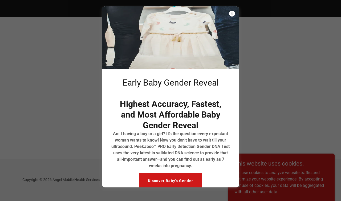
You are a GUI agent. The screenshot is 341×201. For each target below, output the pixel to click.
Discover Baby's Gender (170, 181)
